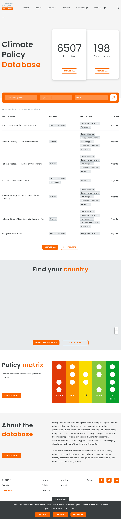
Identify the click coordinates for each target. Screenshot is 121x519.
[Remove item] (50, 97)
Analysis (66, 7)
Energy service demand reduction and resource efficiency (90, 123)
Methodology (82, 7)
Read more (78, 514)
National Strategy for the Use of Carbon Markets (23, 164)
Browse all (69, 71)
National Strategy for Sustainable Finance (20, 141)
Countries (52, 7)
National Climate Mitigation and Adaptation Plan (23, 219)
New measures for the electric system (19, 125)
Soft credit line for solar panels (15, 180)
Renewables (85, 127)
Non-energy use (87, 142)
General (53, 142)
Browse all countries (46, 343)
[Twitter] (109, 480)
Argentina (115, 125)
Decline (60, 514)
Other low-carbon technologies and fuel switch (90, 145)
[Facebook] (101, 480)
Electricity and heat (57, 125)
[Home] (7, 8)
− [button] (116, 332)
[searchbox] (55, 97)
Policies (38, 7)
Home (26, 7)
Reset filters (69, 247)
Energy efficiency (87, 134)
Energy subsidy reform (12, 233)
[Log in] (117, 7)
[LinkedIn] (116, 480)
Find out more (11, 395)
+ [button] (116, 329)
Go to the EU (75, 343)
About (64, 485)
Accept (42, 514)
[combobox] (56, 97)
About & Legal (100, 7)
